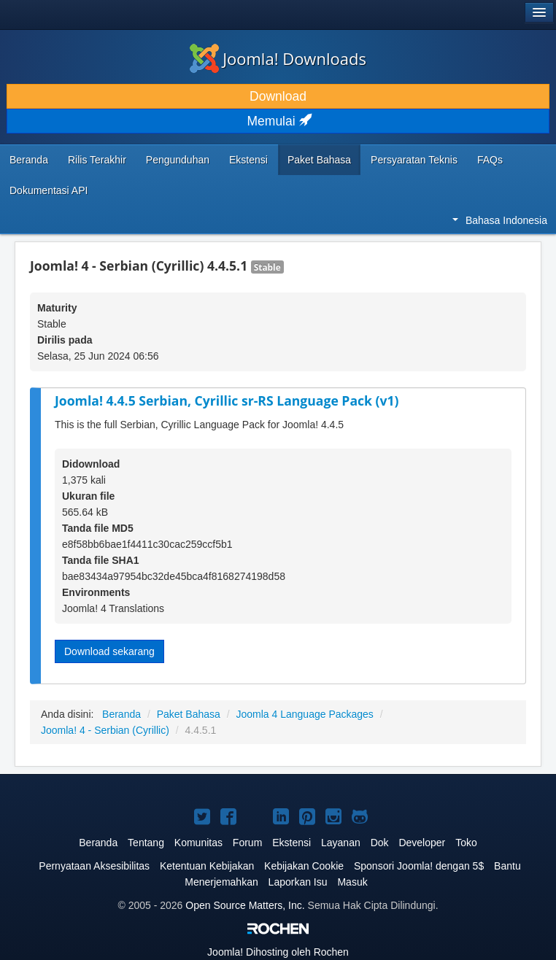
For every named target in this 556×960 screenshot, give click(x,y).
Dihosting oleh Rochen (278, 952)
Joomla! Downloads (278, 58)
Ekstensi (248, 160)
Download (278, 96)
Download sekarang (109, 651)
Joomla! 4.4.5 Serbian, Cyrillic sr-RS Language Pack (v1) (227, 400)
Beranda (28, 160)
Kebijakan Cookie (304, 866)
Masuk (352, 882)
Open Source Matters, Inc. (244, 905)
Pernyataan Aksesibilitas (94, 866)
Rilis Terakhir (97, 160)
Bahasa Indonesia (499, 220)
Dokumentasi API (48, 190)
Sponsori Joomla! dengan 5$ (419, 866)
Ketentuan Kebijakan (207, 866)
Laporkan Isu (298, 882)
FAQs (490, 160)
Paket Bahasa (319, 160)
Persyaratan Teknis (414, 160)
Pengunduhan (177, 160)
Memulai (278, 121)
